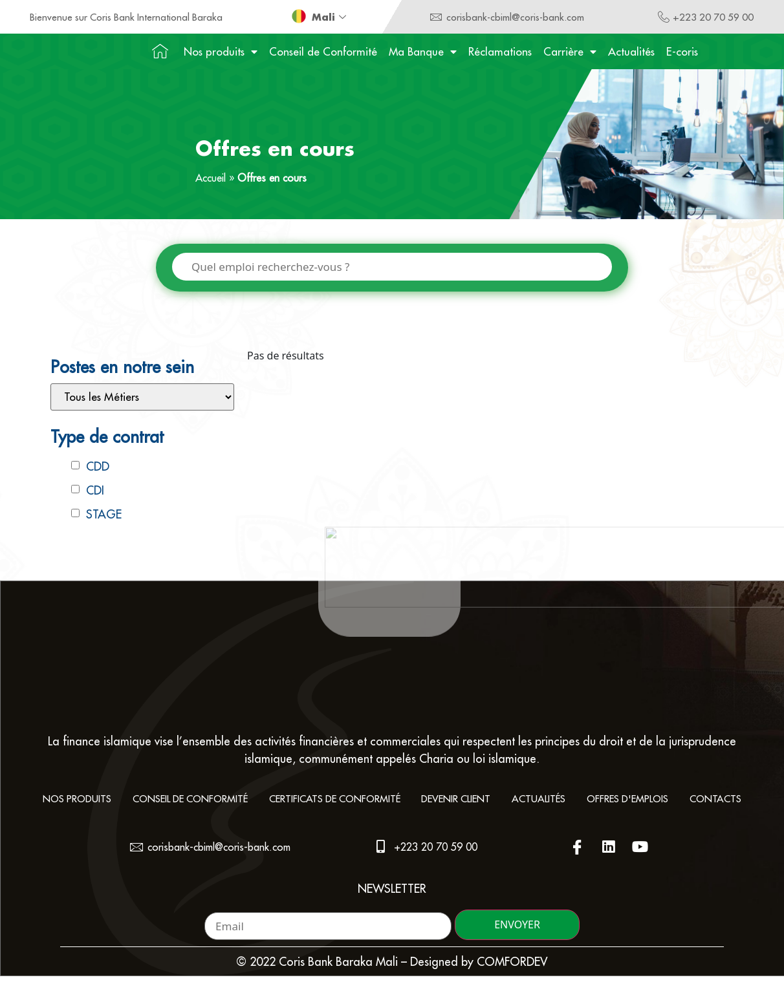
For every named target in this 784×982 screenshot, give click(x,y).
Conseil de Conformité (323, 52)
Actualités (631, 52)
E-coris (682, 52)
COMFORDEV (512, 967)
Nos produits (220, 51)
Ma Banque (423, 51)
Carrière (569, 51)
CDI (95, 491)
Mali (330, 16)
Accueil (210, 177)
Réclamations (500, 52)
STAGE (104, 514)
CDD (97, 467)
